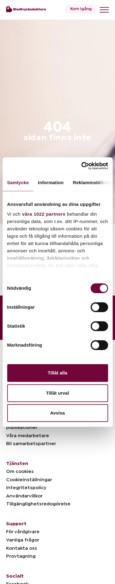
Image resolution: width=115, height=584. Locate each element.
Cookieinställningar (29, 479)
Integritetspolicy (26, 487)
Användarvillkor (24, 495)
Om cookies (20, 471)
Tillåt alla (57, 372)
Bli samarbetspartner (31, 443)
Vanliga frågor (22, 540)
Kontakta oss (21, 548)
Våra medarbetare (27, 435)
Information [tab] (51, 182)
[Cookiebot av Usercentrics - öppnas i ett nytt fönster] (82, 166)
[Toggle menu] (104, 9)
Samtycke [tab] (18, 182)
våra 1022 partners (44, 214)
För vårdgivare (23, 531)
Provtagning (21, 556)
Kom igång (81, 9)
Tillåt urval (57, 393)
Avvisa (57, 412)
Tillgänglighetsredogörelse (38, 503)
